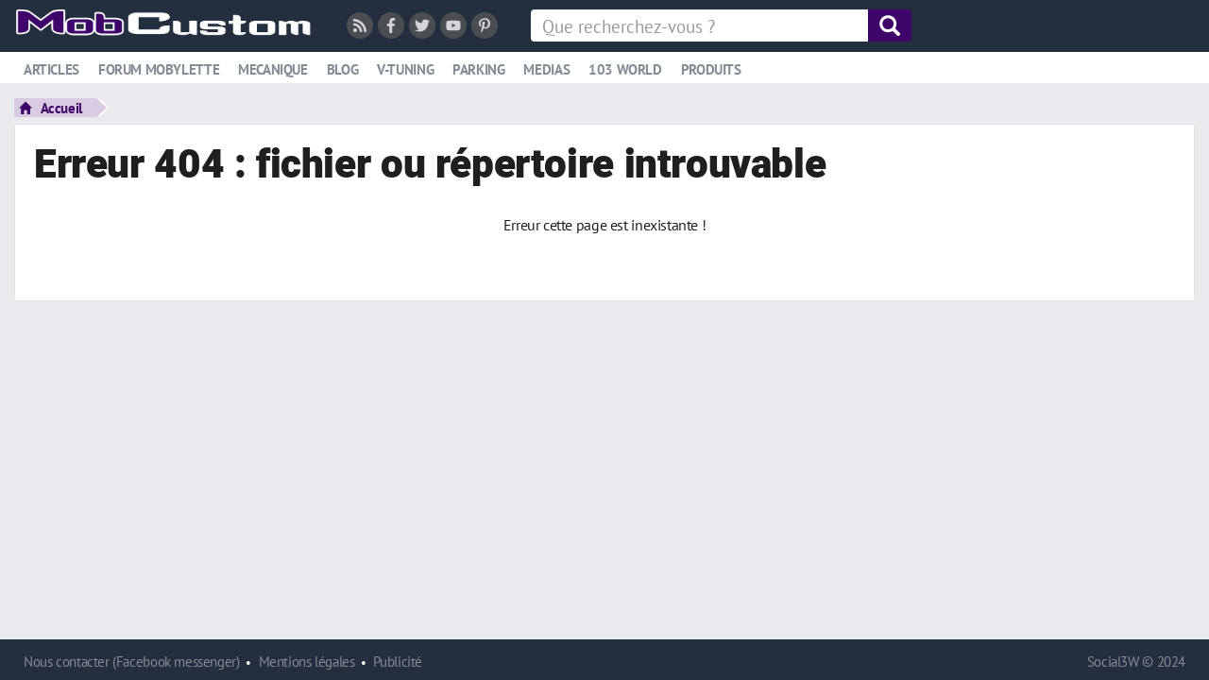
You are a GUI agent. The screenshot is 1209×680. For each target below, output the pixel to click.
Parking (478, 69)
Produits (711, 69)
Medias (546, 69)
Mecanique (273, 69)
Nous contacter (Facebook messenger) (132, 661)
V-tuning (405, 69)
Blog (342, 69)
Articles (51, 69)
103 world (625, 69)
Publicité (397, 661)
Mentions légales (307, 661)
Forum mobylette (158, 69)
